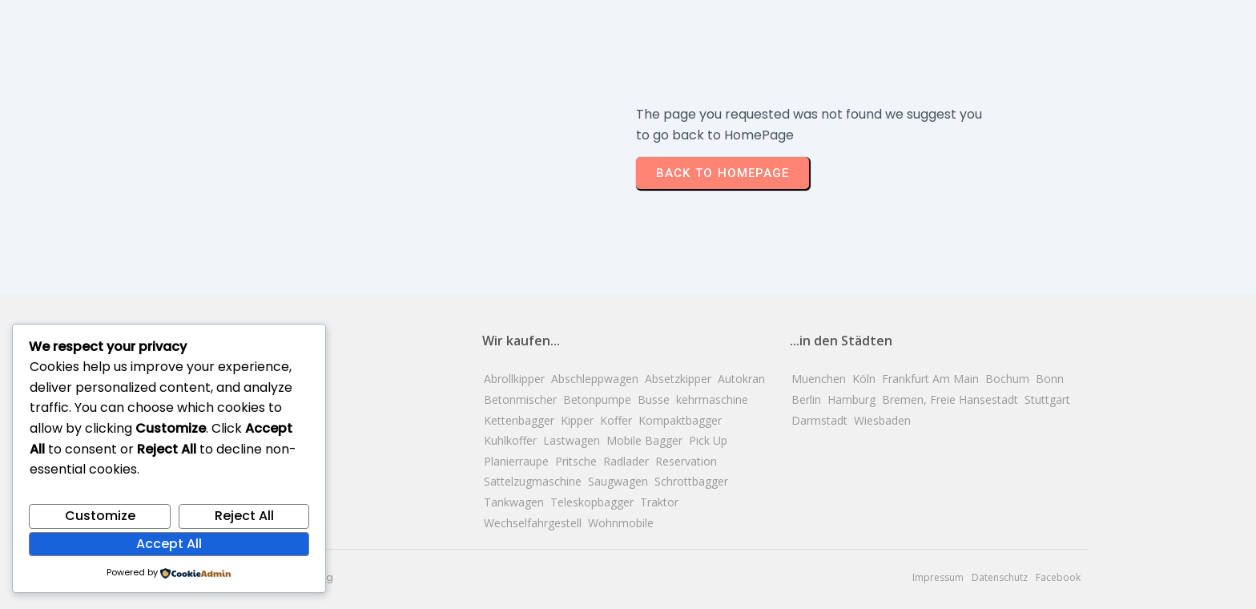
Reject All (244, 515)
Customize (100, 515)
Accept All (169, 543)
